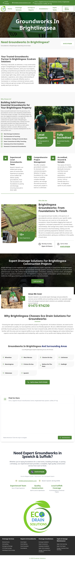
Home (10, 10)
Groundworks (24, 548)
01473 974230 (6, 3)
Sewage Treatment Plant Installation (44, 551)
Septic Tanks (56, 9)
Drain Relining (24, 544)
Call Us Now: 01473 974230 (37, 383)
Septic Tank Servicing (62, 544)
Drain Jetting (5, 544)
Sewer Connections (43, 544)
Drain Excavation (25, 546)
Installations (44, 9)
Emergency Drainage (7, 546)
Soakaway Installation (44, 546)
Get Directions (65, 438)
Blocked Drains (6, 542)
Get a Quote (67, 8)
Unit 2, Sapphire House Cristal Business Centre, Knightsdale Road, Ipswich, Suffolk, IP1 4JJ (51, 3)
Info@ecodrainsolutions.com (21, 3)
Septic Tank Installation (44, 548)
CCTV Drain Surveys (7, 548)
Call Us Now (37, 281)
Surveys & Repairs (32, 9)
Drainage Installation (44, 542)
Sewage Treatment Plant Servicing (63, 549)
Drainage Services (20, 9)
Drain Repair (24, 542)
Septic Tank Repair (61, 546)
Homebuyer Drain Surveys (8, 550)
